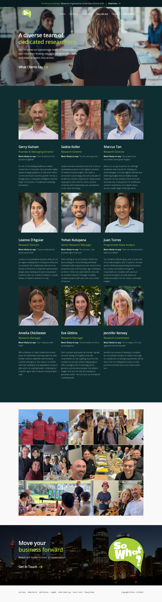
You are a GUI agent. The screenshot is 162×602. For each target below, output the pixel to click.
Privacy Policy (89, 592)
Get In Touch (129, 14)
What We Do (87, 14)
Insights (115, 14)
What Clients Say (31, 67)
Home (62, 14)
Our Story (73, 14)
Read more (112, 3)
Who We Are (102, 14)
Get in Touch (77, 592)
